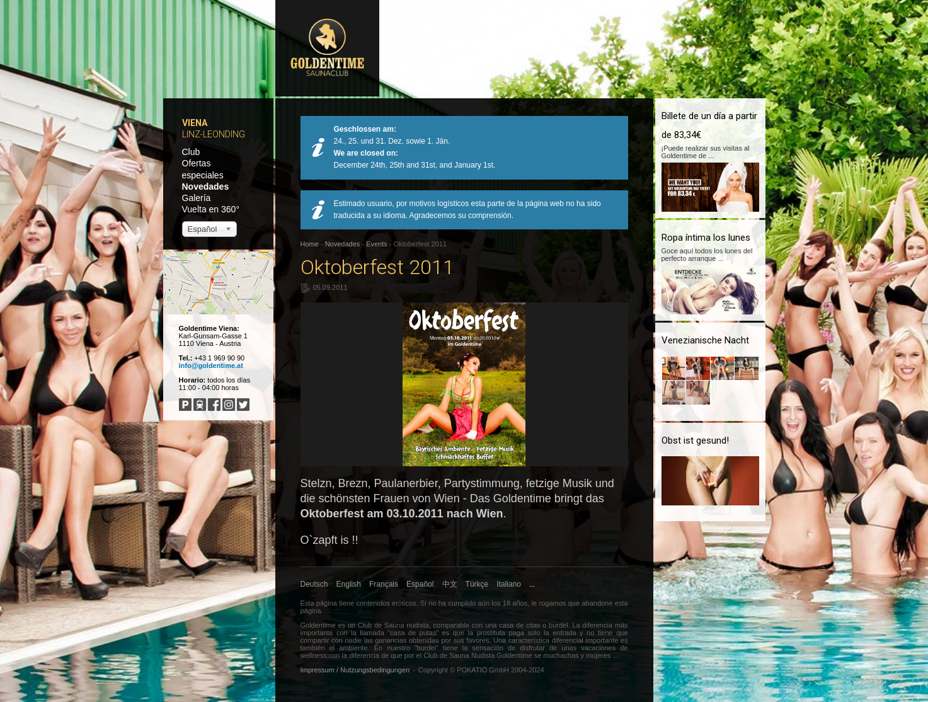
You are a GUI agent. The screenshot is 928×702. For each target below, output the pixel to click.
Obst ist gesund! (695, 440)
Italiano (508, 584)
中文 (449, 584)
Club (191, 152)
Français (383, 584)
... (532, 584)
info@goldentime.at (211, 365)
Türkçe (477, 584)
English (348, 584)
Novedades (205, 186)
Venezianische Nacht (705, 340)
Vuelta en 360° (211, 209)
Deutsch (314, 584)
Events (376, 244)
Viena (194, 123)
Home (310, 244)
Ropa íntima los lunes (706, 237)
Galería (196, 198)
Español (419, 584)
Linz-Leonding (213, 134)
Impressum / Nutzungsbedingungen (355, 670)
